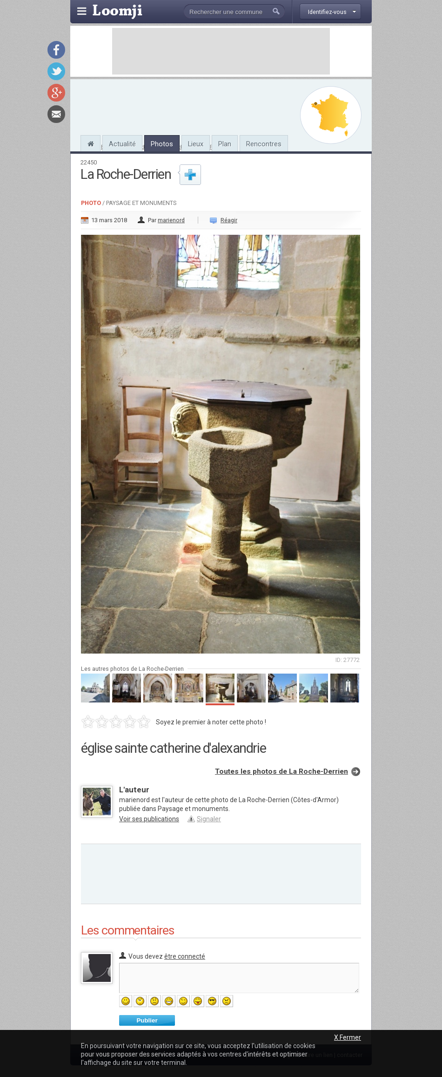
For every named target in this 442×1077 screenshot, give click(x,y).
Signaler (209, 819)
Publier (146, 1020)
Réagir (229, 220)
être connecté (184, 956)
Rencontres (263, 144)
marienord (171, 220)
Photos (162, 144)
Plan (224, 144)
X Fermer (347, 1037)
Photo (91, 202)
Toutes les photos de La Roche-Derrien (281, 771)
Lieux (195, 144)
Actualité (122, 144)
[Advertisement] (221, 51)
